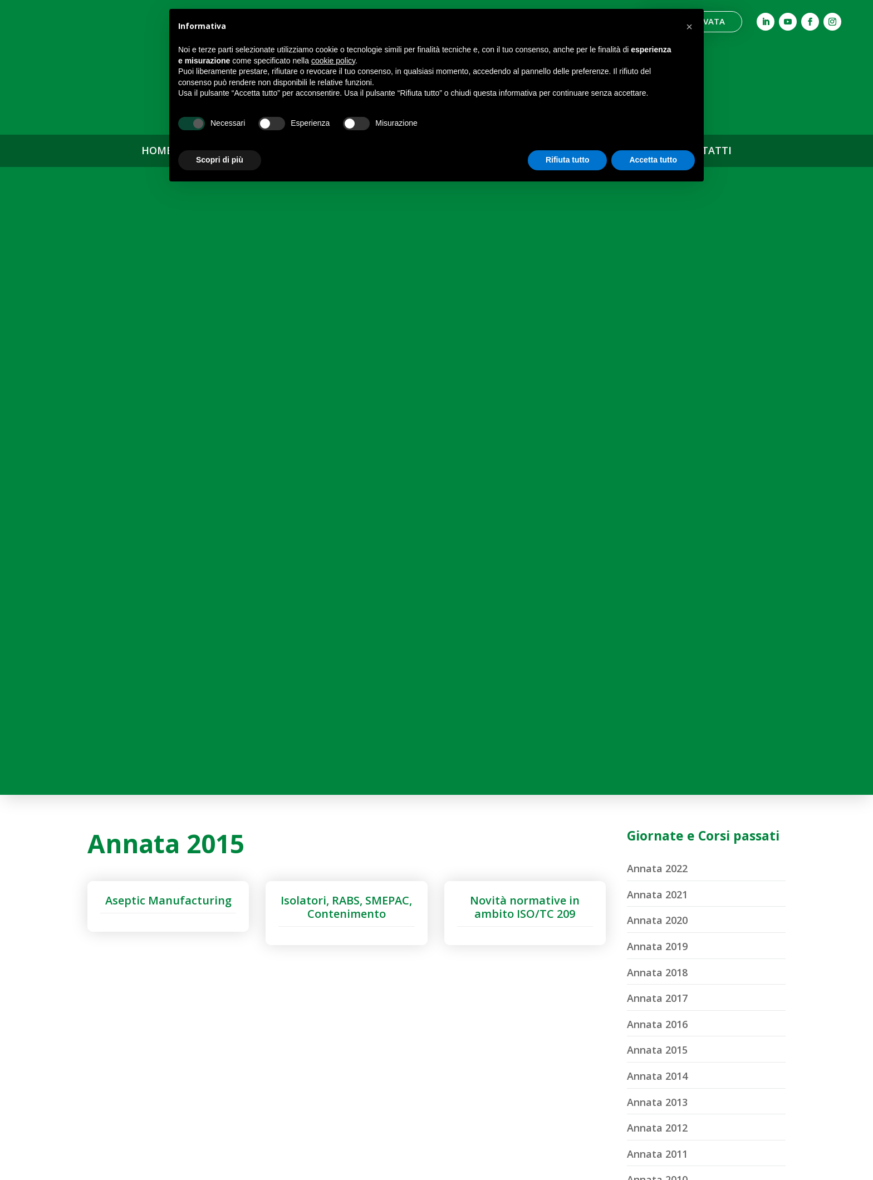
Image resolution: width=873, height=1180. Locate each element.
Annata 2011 (657, 526)
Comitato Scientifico (263, 1006)
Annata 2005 (657, 682)
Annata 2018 (657, 344)
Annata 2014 (657, 448)
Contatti (609, 977)
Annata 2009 (657, 577)
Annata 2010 (657, 552)
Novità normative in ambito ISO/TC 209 (525, 279)
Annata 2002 (657, 759)
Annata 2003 (657, 733)
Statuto (263, 1080)
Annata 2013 (657, 474)
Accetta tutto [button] (653, 159)
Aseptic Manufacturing (168, 272)
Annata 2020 (657, 292)
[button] (689, 27)
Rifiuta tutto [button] (568, 159)
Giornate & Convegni (436, 957)
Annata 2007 (657, 629)
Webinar (436, 981)
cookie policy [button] (333, 60)
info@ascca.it (90, 1060)
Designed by (766, 1164)
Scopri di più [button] (219, 159)
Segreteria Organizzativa (263, 1055)
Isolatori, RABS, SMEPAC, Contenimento (346, 279)
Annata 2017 (657, 370)
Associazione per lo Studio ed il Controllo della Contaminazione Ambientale (91, 993)
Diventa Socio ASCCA (436, 1101)
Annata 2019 (657, 318)
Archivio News (610, 953)
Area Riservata (609, 1000)
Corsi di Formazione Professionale (436, 1012)
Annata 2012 (657, 500)
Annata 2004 (657, 707)
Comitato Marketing (263, 1030)
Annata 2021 (657, 266)
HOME (157, 151)
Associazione (263, 956)
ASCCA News (609, 929)
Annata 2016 (657, 396)
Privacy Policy (38, 1164)
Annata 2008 (657, 604)
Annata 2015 (657, 422)
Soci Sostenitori (436, 1077)
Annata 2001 (657, 785)
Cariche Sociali (263, 981)
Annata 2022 (657, 240)
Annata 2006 (657, 655)
